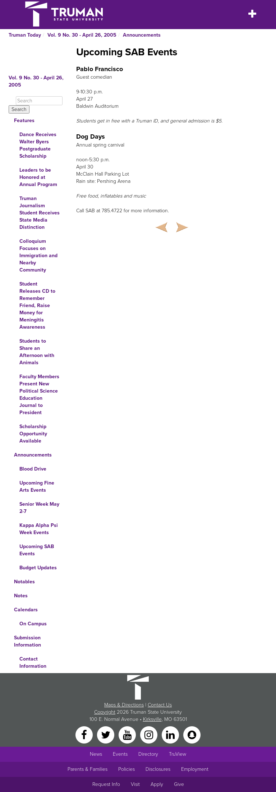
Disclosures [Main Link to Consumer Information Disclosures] (158, 769)
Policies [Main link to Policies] (126, 769)
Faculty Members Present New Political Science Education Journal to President (39, 395)
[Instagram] (149, 734)
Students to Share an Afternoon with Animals (36, 352)
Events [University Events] (120, 754)
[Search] (39, 100)
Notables (24, 582)
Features (24, 120)
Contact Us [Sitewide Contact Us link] (160, 705)
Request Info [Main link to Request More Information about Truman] (106, 784)
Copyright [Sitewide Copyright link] (104, 712)
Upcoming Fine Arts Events (36, 486)
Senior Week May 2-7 (39, 507)
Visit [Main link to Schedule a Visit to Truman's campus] (135, 784)
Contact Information (32, 662)
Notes (21, 596)
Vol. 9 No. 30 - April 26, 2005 (81, 35)
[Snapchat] (192, 734)
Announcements (142, 35)
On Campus (33, 624)
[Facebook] (85, 734)
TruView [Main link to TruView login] (177, 754)
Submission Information (27, 641)
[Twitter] (106, 734)
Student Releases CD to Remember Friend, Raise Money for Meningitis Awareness (37, 305)
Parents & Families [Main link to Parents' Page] (87, 769)
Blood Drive (32, 469)
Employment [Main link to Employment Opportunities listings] (194, 769)
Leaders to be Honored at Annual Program (38, 177)
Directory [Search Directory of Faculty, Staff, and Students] (148, 754)
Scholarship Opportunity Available (33, 433)
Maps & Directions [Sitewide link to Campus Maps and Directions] (124, 705)
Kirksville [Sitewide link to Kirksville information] (152, 719)
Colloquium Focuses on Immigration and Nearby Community (38, 255)
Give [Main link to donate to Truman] (179, 784)
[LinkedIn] (171, 734)
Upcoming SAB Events (36, 550)
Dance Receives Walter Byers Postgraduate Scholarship (37, 145)
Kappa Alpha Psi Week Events (38, 529)
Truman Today (25, 35)
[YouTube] (128, 734)
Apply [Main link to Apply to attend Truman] (157, 784)
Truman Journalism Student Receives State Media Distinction (39, 212)
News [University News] (96, 754)
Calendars (26, 610)
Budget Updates (38, 568)
